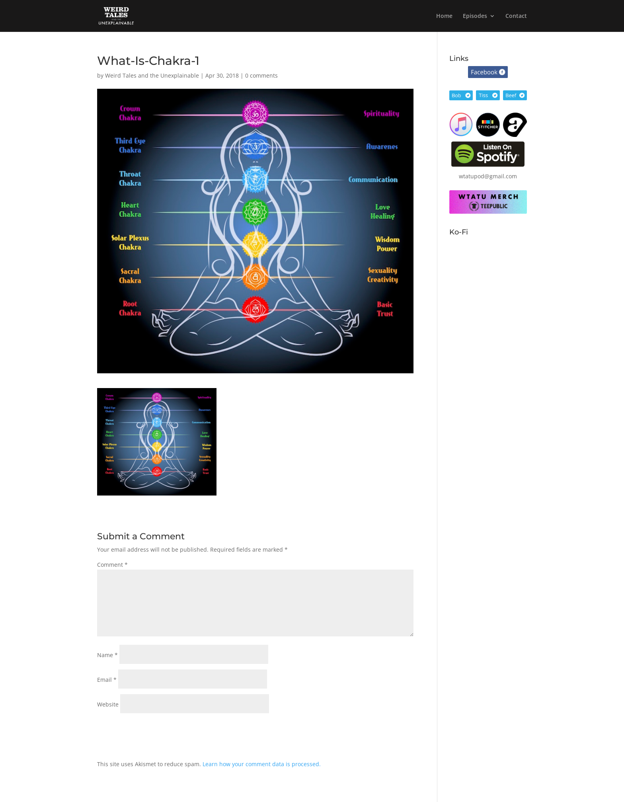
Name (107, 655)
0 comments (261, 75)
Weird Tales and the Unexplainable (152, 75)
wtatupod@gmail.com (488, 176)
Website (108, 704)
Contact (516, 16)
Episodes (475, 16)
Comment (112, 564)
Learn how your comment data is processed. (262, 764)
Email (107, 679)
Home (444, 16)
